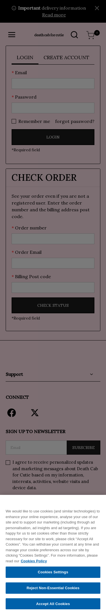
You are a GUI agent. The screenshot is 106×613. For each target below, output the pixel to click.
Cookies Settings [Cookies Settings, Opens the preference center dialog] (53, 575)
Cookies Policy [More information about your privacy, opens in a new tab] (34, 564)
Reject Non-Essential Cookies (53, 591)
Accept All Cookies (53, 607)
